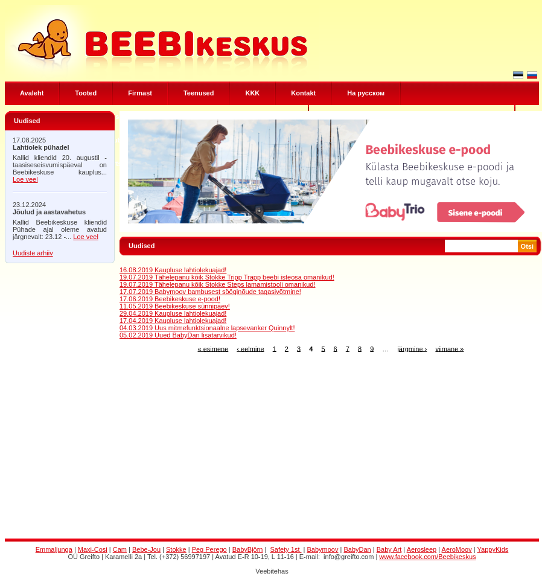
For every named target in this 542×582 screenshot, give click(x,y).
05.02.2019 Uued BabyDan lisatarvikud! (178, 335)
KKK (252, 93)
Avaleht (31, 93)
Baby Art (389, 549)
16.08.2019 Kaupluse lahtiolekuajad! (173, 269)
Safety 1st (286, 549)
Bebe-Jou (146, 549)
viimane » (449, 348)
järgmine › (412, 348)
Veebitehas (271, 571)
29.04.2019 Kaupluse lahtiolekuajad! (173, 313)
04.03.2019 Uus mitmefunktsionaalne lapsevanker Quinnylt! (207, 327)
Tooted (86, 93)
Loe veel (25, 179)
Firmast (140, 93)
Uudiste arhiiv (33, 253)
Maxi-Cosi (92, 549)
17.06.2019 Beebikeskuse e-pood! (170, 298)
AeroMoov (457, 549)
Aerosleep (422, 549)
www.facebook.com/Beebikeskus (427, 556)
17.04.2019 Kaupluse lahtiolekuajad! (173, 320)
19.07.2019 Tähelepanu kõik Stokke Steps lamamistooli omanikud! (218, 284)
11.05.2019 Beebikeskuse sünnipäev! (175, 306)
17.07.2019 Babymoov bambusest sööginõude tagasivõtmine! (210, 291)
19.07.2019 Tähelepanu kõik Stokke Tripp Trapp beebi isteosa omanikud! (227, 277)
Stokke (176, 549)
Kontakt (303, 93)
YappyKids (493, 549)
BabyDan (357, 549)
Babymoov (323, 549)
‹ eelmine (250, 348)
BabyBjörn (247, 549)
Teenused (198, 93)
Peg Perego (209, 549)
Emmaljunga (54, 549)
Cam (120, 549)
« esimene (213, 348)
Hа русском (365, 93)
